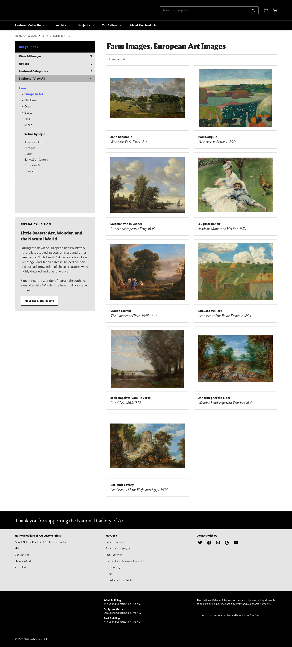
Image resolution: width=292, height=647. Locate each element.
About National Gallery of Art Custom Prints (40, 542)
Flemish (29, 171)
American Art (33, 142)
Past (111, 573)
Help (17, 548)
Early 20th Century (36, 159)
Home (18, 35)
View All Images (55, 56)
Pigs (27, 118)
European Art (33, 94)
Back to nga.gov (115, 542)
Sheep (28, 125)
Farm (22, 88)
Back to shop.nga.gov (118, 548)
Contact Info (22, 554)
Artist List (20, 567)
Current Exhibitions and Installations (126, 561)
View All (39, 78)
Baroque (29, 148)
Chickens (30, 100)
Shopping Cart (23, 561)
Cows (28, 106)
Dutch (28, 154)
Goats (28, 112)
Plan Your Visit (114, 554)
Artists (55, 64)
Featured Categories (55, 71)
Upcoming (114, 567)
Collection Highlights (120, 580)
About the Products (143, 25)
